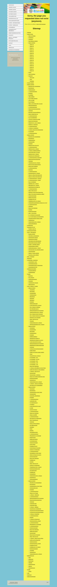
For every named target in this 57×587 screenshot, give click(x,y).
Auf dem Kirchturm (33, 409)
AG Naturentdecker (32, 270)
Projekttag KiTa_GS (32, 199)
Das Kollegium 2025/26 (33, 41)
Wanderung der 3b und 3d (34, 145)
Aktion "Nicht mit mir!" (33, 190)
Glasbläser (32, 427)
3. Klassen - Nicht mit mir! (35, 371)
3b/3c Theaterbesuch (34, 420)
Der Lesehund (31, 277)
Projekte (28, 274)
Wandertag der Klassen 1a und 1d (36, 340)
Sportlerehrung (31, 220)
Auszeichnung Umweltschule (35, 508)
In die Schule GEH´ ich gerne (34, 152)
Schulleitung (31, 37)
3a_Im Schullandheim (33, 117)
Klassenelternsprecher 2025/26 (35, 242)
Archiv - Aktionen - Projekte (32, 286)
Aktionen (30, 566)
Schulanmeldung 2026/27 (33, 246)
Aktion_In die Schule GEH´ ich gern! (36, 103)
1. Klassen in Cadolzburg (33, 128)
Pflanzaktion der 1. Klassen (34, 185)
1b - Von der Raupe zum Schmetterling (36, 216)
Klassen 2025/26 (32, 42)
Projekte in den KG (32, 228)
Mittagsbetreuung (30, 555)
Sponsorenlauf (32, 373)
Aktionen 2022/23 (32, 387)
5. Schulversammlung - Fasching (35, 178)
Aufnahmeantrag (32, 564)
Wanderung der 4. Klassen (34, 148)
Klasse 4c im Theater (34, 493)
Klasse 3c (32, 62)
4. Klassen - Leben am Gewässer (36, 383)
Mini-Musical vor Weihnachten (35, 418)
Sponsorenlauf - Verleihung (35, 374)
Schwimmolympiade (32, 195)
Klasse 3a (32, 58)
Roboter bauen (33, 437)
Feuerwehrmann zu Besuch (35, 355)
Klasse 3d (32, 63)
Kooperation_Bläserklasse (35, 395)
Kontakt (28, 569)
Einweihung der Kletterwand (34, 155)
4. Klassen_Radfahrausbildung (34, 150)
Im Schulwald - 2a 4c (34, 357)
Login (47, 582)
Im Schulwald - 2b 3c (34, 361)
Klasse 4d (32, 70)
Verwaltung (31, 39)
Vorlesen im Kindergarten (35, 449)
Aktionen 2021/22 (32, 326)
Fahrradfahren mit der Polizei (35, 453)
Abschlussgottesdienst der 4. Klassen (37, 324)
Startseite (29, 32)
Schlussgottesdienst (34, 479)
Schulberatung (30, 225)
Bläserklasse (32, 296)
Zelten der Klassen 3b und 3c (35, 454)
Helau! (31, 354)
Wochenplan (31, 560)
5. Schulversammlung (34, 451)
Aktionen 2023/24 (32, 481)
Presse (30, 72)
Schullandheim (33, 474)
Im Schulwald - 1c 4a (34, 364)
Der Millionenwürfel (33, 425)
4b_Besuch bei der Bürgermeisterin (36, 510)
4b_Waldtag (31, 95)
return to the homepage (41, 24)
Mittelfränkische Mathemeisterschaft (37, 345)
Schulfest (30, 209)
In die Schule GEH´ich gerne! (35, 341)
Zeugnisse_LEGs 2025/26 (34, 255)
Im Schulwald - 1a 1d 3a (34, 359)
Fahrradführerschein (34, 432)
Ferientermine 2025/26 (33, 239)
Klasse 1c (32, 48)
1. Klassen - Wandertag (34, 494)
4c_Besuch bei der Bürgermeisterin (36, 512)
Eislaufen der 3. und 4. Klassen (35, 122)
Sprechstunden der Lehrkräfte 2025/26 (36, 249)
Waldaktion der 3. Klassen (34, 183)
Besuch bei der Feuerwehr (35, 534)
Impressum (29, 574)
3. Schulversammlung (33, 115)
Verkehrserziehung (33, 541)
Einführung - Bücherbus (33, 124)
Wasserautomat (32, 284)
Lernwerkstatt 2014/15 (33, 263)
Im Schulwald (31, 131)
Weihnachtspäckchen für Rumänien (37, 310)
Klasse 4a (32, 65)
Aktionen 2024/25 (30, 135)
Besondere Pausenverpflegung (35, 112)
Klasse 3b (32, 60)
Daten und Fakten (32, 35)
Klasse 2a (32, 51)
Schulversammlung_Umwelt (35, 543)
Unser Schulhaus (32, 74)
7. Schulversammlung (33, 188)
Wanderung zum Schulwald (35, 317)
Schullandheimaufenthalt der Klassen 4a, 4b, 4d (38, 202)
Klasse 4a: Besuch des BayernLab (35, 176)
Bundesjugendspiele (32, 211)
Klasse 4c (32, 68)
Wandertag (32, 298)
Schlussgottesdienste (33, 223)
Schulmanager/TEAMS (31, 230)
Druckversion (11, 582)
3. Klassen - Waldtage (34, 507)
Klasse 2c (32, 55)
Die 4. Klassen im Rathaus (35, 307)
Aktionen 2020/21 (32, 288)
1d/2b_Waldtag (31, 96)
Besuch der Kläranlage (33, 208)
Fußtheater (31, 206)
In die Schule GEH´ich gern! (35, 406)
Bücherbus (31, 169)
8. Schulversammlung (33, 204)
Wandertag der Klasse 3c (35, 338)
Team (30, 557)
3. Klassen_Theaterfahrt (34, 514)
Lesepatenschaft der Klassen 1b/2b (35, 218)
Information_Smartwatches (34, 235)
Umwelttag (32, 550)
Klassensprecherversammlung (34, 108)
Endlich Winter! (33, 350)
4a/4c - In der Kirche (32, 213)
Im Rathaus (32, 404)
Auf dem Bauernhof (33, 456)
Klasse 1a (32, 44)
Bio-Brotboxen (31, 88)
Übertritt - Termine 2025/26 (34, 253)
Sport (31, 79)
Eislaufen (31, 430)
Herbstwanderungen (34, 487)
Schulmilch (31, 281)
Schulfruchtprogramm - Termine (35, 248)
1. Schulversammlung (33, 91)
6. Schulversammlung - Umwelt (35, 180)
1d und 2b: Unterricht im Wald (34, 119)
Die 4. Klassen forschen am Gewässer (37, 315)
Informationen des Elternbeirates (35, 241)
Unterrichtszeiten (32, 251)
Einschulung (32, 388)
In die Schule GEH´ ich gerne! (35, 305)
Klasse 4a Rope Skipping (35, 423)
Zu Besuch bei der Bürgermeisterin (36, 348)
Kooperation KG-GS (31, 227)
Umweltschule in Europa (33, 282)
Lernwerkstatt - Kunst (33, 261)
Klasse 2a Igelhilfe (33, 414)
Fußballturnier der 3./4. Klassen (35, 201)
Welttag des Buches (32, 197)
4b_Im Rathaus (31, 102)
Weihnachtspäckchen (33, 105)
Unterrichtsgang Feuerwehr (35, 447)
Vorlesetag (31, 110)
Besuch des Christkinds (33, 166)
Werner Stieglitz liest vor (33, 114)
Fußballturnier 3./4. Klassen (35, 547)
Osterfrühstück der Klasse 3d (34, 187)
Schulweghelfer (33, 293)
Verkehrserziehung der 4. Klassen (36, 312)
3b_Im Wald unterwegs (33, 98)
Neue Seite (32, 77)
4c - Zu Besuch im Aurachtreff (34, 215)
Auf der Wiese (32, 444)
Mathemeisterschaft (33, 303)
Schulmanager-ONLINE (33, 237)
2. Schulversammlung (33, 107)
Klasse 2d (32, 56)
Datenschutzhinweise (31, 576)
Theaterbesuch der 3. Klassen (34, 162)
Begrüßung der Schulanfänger (34, 86)
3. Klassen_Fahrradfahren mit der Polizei (38, 368)
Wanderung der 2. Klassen (34, 154)
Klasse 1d (32, 49)
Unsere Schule (30, 34)
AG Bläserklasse (32, 272)
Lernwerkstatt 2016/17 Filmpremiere (36, 265)
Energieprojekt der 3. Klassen (34, 173)
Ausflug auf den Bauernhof (35, 540)
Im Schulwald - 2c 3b (34, 362)
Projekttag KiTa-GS (33, 446)
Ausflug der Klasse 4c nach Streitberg (37, 369)
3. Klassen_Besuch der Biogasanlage (36, 129)
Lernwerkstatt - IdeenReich (32, 260)
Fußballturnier (32, 460)
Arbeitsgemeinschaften (31, 268)
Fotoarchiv (31, 75)
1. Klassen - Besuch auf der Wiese (36, 538)
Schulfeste (32, 81)
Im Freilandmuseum (34, 402)
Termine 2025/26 (30, 82)
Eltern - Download (30, 256)
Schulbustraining (32, 89)
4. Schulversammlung (33, 126)
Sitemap (16, 582)
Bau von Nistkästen (32, 181)
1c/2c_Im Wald (31, 100)
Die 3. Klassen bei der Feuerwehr (36, 314)
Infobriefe (30, 562)
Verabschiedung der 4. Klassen (35, 221)
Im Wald (31, 407)
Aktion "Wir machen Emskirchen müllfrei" (36, 194)
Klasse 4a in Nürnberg (34, 413)
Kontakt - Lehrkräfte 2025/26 (34, 244)
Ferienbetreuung (32, 567)
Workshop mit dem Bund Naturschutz (36, 192)
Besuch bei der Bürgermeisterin (35, 164)
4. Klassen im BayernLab (35, 519)
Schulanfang (32, 289)
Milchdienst (32, 300)
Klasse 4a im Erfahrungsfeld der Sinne (37, 376)
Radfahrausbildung (33, 336)
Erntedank (31, 93)
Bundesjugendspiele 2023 (35, 468)
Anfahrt (30, 571)
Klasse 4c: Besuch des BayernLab (35, 175)
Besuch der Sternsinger (33, 121)
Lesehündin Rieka (33, 505)
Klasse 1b (32, 46)
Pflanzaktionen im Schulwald (35, 435)
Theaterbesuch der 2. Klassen (36, 467)
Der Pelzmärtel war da (34, 308)
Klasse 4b (32, 67)
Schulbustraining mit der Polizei (36, 392)
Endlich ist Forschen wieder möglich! (37, 352)
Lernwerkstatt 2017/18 (33, 267)
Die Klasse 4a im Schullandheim (36, 385)
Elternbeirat (29, 258)
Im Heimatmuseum (33, 441)
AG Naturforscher (33, 470)
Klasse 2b (32, 53)
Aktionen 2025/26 (30, 84)
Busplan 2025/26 (32, 234)
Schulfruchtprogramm (33, 279)
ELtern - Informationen (31, 232)
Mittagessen (31, 559)
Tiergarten (32, 321)
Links (28, 573)
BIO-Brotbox (32, 291)
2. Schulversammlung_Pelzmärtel (35, 157)
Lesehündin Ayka (33, 401)
